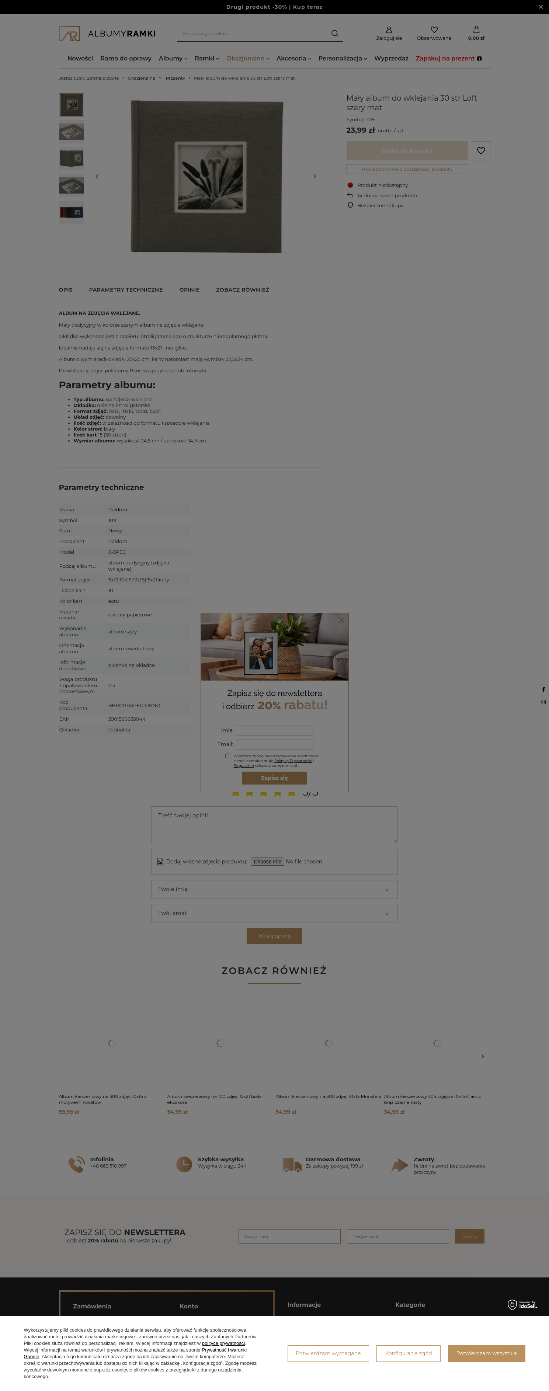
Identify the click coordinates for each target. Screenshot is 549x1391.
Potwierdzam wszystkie (486, 1353)
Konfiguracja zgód (408, 1353)
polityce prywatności (223, 1343)
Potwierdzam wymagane (328, 1353)
